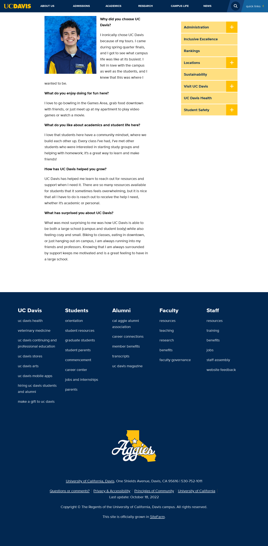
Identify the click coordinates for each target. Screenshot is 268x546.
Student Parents (78, 350)
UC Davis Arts (28, 366)
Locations (192, 62)
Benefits (166, 350)
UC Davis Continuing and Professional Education (37, 343)
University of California (196, 490)
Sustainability (195, 74)
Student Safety (196, 110)
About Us (47, 6)
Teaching (166, 330)
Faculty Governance (175, 359)
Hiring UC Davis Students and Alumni (37, 388)
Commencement (78, 359)
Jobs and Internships (81, 379)
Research (145, 6)
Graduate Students (80, 340)
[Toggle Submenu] (231, 27)
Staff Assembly (218, 359)
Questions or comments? (70, 490)
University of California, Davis (90, 481)
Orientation (74, 320)
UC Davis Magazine (127, 366)
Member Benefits (126, 346)
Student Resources (79, 330)
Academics (113, 6)
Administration (196, 27)
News (207, 6)
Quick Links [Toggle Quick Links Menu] (253, 6)
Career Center (76, 369)
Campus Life (180, 6)
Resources (167, 320)
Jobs (210, 350)
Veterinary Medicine (34, 330)
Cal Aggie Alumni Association (125, 323)
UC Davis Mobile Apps (35, 375)
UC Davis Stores (30, 356)
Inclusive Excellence (201, 39)
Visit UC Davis (196, 86)
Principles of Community (154, 490)
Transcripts (120, 356)
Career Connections (127, 336)
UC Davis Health (198, 98)
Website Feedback (221, 369)
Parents (71, 389)
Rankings (192, 51)
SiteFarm (157, 516)
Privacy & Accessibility (111, 490)
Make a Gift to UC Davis (36, 401)
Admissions (81, 6)
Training (213, 330)
